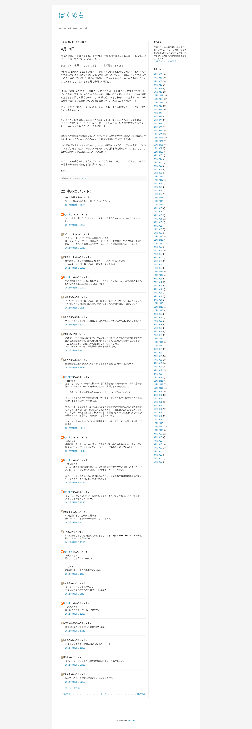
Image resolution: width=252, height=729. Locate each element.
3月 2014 (158, 296)
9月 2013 (158, 314)
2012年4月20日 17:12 (75, 631)
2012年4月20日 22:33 (75, 682)
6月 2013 (158, 324)
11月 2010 (158, 427)
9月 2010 (158, 434)
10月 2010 (158, 430)
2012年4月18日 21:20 (75, 225)
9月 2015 (158, 247)
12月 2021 (158, 138)
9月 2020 (158, 155)
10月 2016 (158, 204)
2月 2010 (158, 458)
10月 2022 (158, 102)
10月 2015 (158, 243)
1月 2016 (158, 233)
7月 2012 (158, 356)
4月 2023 (158, 81)
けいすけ (68, 214)
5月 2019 (158, 173)
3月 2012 (158, 370)
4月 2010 (158, 451)
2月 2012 (158, 374)
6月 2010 (158, 444)
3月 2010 (158, 455)
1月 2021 (158, 148)
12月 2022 (158, 95)
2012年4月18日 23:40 (75, 288)
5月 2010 (158, 448)
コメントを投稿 (72, 688)
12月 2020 (158, 152)
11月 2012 (158, 342)
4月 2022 (158, 123)
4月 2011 (158, 409)
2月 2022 (158, 130)
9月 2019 (158, 166)
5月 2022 (158, 120)
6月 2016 (158, 215)
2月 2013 (158, 335)
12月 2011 (158, 381)
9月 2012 (158, 349)
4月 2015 (158, 261)
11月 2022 (158, 99)
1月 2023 (158, 92)
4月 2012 (158, 367)
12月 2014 (158, 271)
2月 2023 (158, 88)
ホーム (103, 694)
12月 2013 (158, 303)
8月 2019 (158, 169)
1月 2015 (158, 268)
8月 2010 (158, 437)
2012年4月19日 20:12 (75, 451)
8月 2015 (158, 250)
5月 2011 (158, 405)
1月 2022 (158, 134)
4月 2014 (158, 293)
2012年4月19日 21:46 (75, 522)
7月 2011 (158, 398)
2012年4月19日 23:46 (75, 542)
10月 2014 (158, 275)
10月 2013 (158, 310)
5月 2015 (158, 257)
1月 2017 (158, 194)
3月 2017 (158, 190)
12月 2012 (158, 338)
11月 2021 (158, 141)
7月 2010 (158, 441)
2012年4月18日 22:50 (75, 248)
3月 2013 (158, 331)
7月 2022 (158, 113)
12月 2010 (158, 423)
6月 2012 (158, 360)
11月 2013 (158, 307)
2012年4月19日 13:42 (75, 325)
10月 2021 (158, 145)
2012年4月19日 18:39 (75, 367)
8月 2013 (158, 317)
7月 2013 (158, 321)
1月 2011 (158, 419)
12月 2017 (158, 180)
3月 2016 (158, 226)
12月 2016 (158, 198)
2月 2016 (158, 229)
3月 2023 (158, 85)
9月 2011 (158, 391)
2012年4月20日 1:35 (74, 574)
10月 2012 (158, 345)
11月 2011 (158, 384)
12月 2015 (158, 236)
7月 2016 (158, 212)
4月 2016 (158, 222)
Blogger (131, 720)
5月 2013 (158, 328)
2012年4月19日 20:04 (75, 428)
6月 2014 (158, 285)
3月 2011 (158, 412)
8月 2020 (158, 159)
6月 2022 (158, 116)
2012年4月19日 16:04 (75, 350)
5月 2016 (158, 219)
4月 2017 (158, 187)
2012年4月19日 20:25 (75, 502)
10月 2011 (158, 388)
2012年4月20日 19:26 (75, 648)
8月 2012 (158, 353)
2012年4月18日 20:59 (75, 205)
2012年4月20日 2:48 (74, 594)
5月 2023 (158, 78)
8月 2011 (158, 395)
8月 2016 (158, 208)
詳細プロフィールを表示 (165, 61)
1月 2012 (158, 377)
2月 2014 (158, 300)
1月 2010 (158, 462)
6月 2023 (158, 74)
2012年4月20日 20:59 (75, 665)
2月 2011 (158, 416)
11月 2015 (158, 240)
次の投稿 (66, 694)
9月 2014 (158, 279)
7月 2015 (158, 254)
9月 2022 (158, 106)
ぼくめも (71, 14)
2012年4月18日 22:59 (75, 268)
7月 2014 (158, 282)
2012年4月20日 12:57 (75, 614)
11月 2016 (158, 201)
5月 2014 (158, 289)
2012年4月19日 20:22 (75, 482)
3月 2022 (158, 127)
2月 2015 (158, 264)
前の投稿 (141, 694)
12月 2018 (158, 176)
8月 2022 (158, 109)
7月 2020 (158, 162)
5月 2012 (158, 363)
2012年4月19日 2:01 (74, 308)
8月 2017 (158, 183)
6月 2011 (158, 402)
